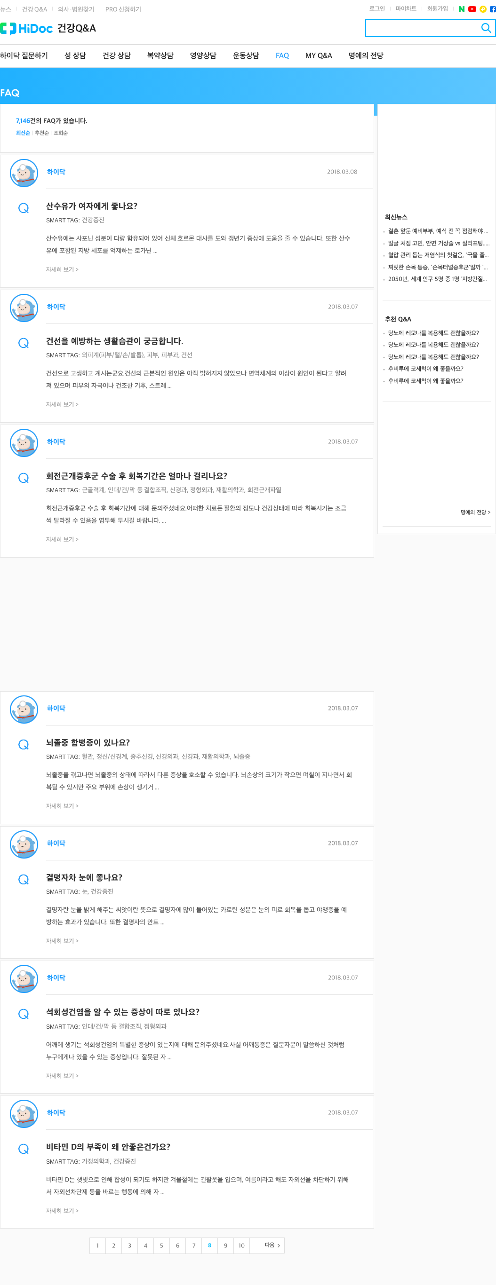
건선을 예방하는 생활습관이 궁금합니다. (115, 342)
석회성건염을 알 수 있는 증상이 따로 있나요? (123, 1012)
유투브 (472, 9)
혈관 (87, 757)
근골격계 (93, 490)
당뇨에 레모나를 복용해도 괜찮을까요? (433, 333)
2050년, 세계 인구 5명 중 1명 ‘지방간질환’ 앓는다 (439, 279)
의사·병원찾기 (76, 10)
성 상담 (75, 56)
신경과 (178, 490)
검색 (486, 28)
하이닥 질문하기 (24, 56)
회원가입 (437, 9)
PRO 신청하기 (123, 10)
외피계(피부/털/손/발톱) (113, 355)
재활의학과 (230, 490)
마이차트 (406, 9)
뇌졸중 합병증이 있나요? (88, 743)
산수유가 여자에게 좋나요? (91, 207)
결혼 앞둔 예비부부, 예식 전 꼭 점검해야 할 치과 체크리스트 (439, 231)
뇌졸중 (241, 757)
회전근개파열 (264, 490)
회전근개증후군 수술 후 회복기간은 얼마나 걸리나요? (136, 476)
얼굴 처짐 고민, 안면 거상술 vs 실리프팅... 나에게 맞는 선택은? (439, 243)
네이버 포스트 (462, 9)
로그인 (377, 9)
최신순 (23, 133)
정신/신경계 (111, 757)
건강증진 (93, 220)
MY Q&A (318, 56)
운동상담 (246, 56)
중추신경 (141, 757)
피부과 (169, 355)
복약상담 (160, 56)
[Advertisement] (187, 625)
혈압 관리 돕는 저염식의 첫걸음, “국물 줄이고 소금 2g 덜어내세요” (439, 255)
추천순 (42, 133)
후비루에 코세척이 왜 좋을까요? (426, 369)
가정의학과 (96, 1162)
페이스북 (493, 9)
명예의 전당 (366, 56)
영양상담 (203, 56)
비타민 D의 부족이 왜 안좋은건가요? (108, 1147)
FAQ (282, 56)
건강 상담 (117, 56)
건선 (186, 355)
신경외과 (167, 757)
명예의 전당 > (476, 512)
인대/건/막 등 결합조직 (137, 490)
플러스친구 (483, 9)
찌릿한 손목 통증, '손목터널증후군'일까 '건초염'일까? (439, 267)
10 (242, 1246)
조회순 (61, 133)
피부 (152, 355)
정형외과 (201, 490)
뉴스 (5, 10)
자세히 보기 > (62, 270)
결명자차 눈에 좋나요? (84, 878)
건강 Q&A (34, 10)
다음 (269, 1245)
